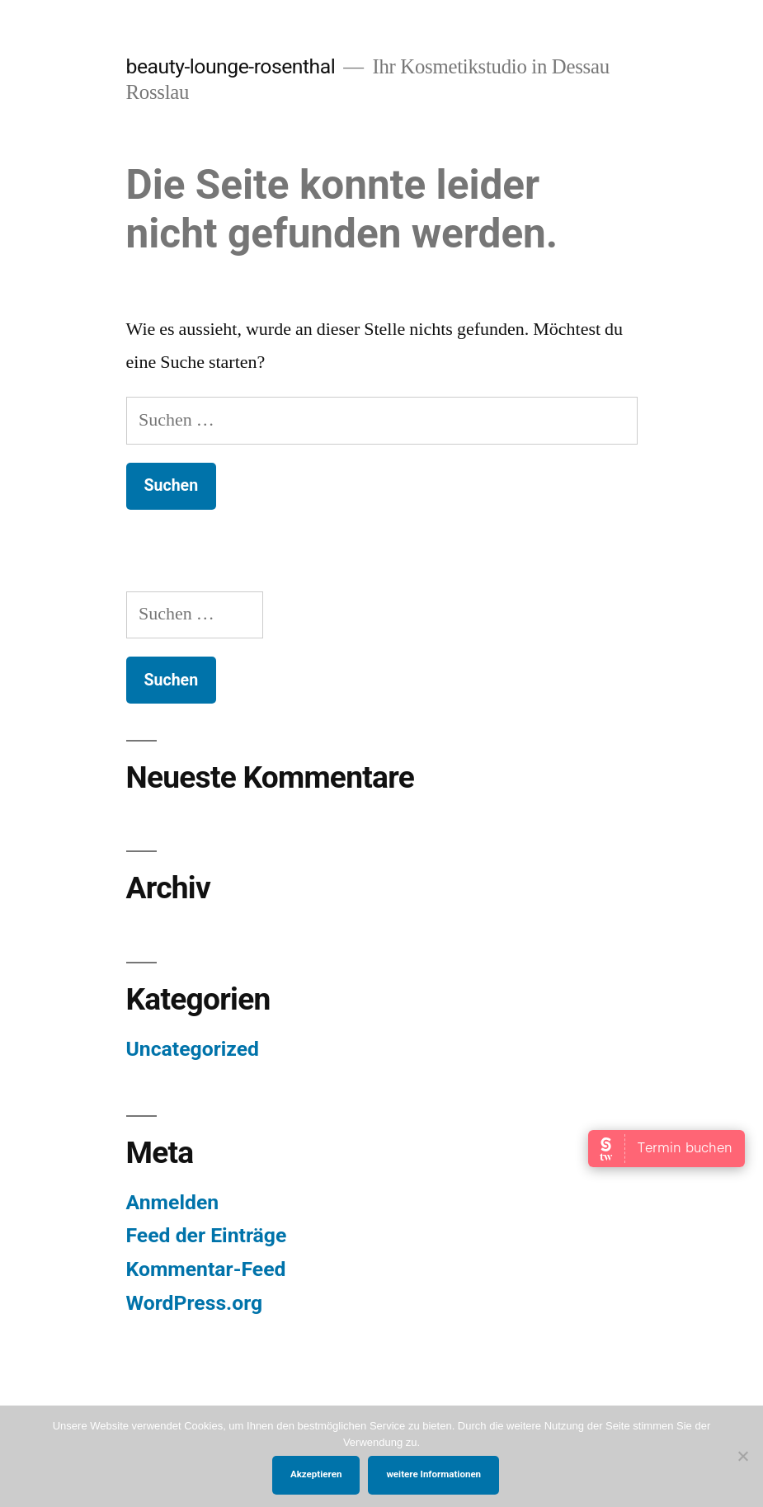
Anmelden (172, 1202)
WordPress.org (194, 1303)
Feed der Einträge (206, 1235)
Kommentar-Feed (206, 1269)
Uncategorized (193, 1049)
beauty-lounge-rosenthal (231, 66)
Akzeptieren (315, 1474)
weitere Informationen (433, 1474)
